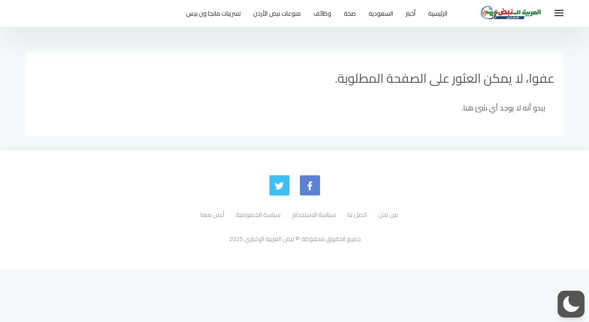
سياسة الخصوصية (258, 214)
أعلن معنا (212, 214)
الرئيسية (437, 13)
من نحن (388, 214)
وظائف (322, 13)
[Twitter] (279, 185)
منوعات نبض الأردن (277, 13)
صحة (350, 13)
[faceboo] (310, 185)
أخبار (411, 13)
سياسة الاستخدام (314, 214)
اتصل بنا (357, 214)
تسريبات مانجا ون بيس (213, 13)
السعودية (380, 13)
